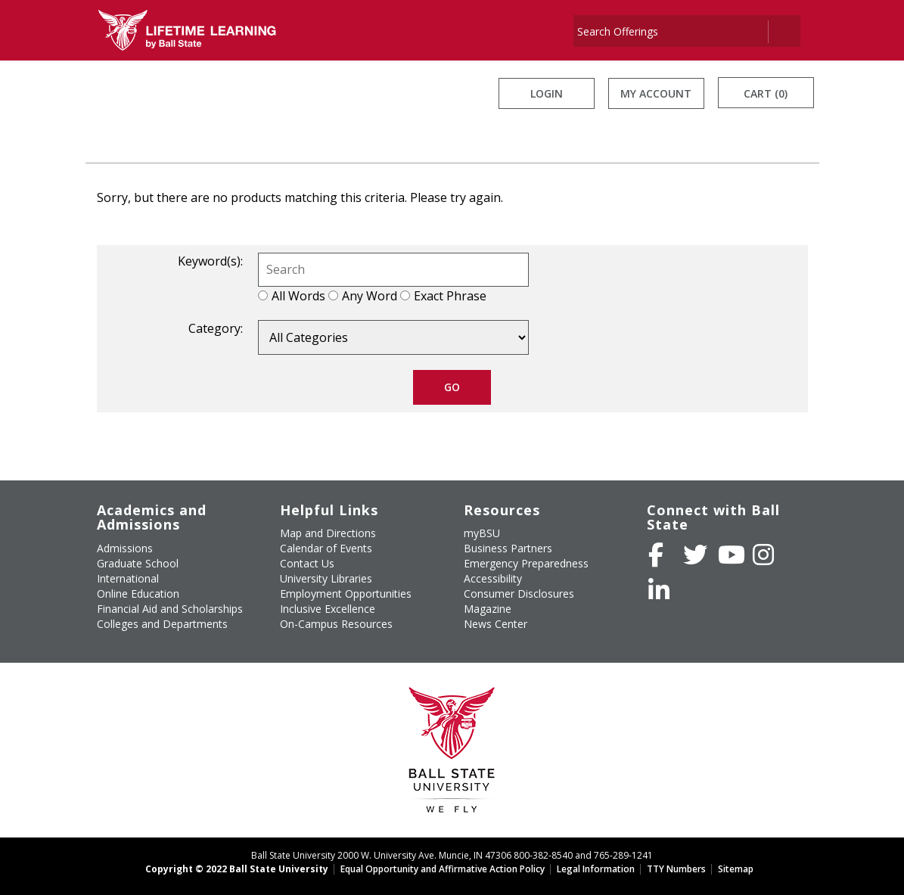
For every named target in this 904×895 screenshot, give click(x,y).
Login (546, 93)
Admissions (125, 548)
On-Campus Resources (336, 624)
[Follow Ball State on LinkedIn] (659, 590)
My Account (655, 93)
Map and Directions (328, 533)
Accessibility (493, 578)
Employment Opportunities (346, 593)
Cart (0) (766, 93)
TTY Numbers (676, 868)
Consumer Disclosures (519, 593)
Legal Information (596, 868)
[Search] (670, 31)
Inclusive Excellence (327, 608)
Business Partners (508, 548)
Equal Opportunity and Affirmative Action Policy (442, 868)
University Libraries (326, 578)
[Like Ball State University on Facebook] (656, 554)
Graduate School (138, 563)
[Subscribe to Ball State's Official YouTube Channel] (731, 554)
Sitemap (735, 868)
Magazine (487, 608)
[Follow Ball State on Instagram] (763, 554)
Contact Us (307, 563)
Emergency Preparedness (526, 563)
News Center (495, 624)
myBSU (482, 533)
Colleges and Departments (162, 624)
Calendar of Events (326, 548)
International (128, 578)
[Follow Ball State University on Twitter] (695, 554)
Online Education (138, 593)
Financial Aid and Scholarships (170, 608)
